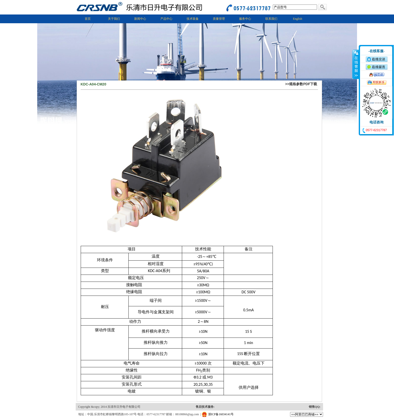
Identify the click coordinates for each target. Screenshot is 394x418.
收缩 (355, 64)
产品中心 (166, 18)
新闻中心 (140, 18)
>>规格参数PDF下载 (301, 84)
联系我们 (271, 18)
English (297, 18)
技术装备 (193, 18)
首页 (88, 18)
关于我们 (114, 18)
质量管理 (219, 18)
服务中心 (245, 18)
